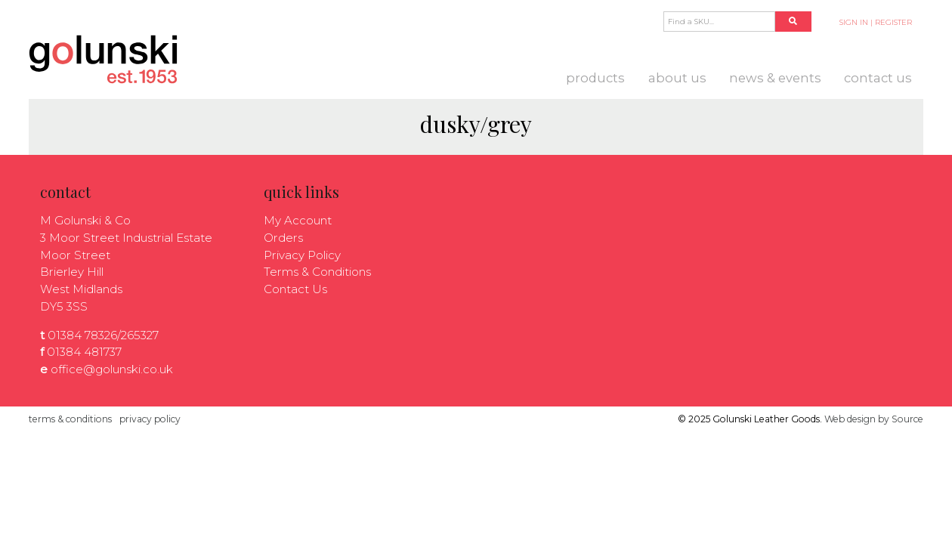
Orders (283, 237)
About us (677, 77)
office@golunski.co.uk (112, 369)
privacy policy (150, 419)
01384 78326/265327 (103, 335)
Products (595, 77)
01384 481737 (84, 352)
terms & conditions (70, 419)
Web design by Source (873, 419)
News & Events (775, 77)
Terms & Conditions (317, 271)
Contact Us (878, 77)
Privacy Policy (302, 255)
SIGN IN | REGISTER (875, 21)
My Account (298, 220)
